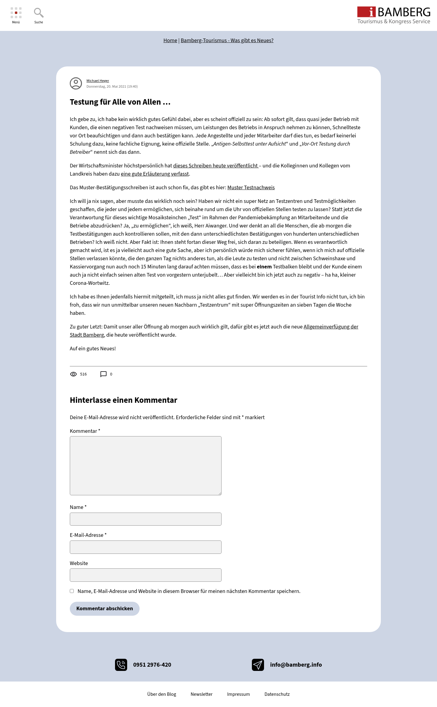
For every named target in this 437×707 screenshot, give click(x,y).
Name (78, 507)
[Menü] (16, 15)
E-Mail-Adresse (88, 535)
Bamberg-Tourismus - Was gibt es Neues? (227, 40)
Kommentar (85, 431)
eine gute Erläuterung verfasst (155, 174)
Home (170, 40)
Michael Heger (97, 80)
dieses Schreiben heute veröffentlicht (216, 166)
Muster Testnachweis (251, 187)
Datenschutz (277, 694)
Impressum (238, 694)
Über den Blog (161, 694)
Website (79, 563)
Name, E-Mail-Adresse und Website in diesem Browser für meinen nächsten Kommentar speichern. (189, 591)
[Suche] (39, 15)
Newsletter (201, 694)
